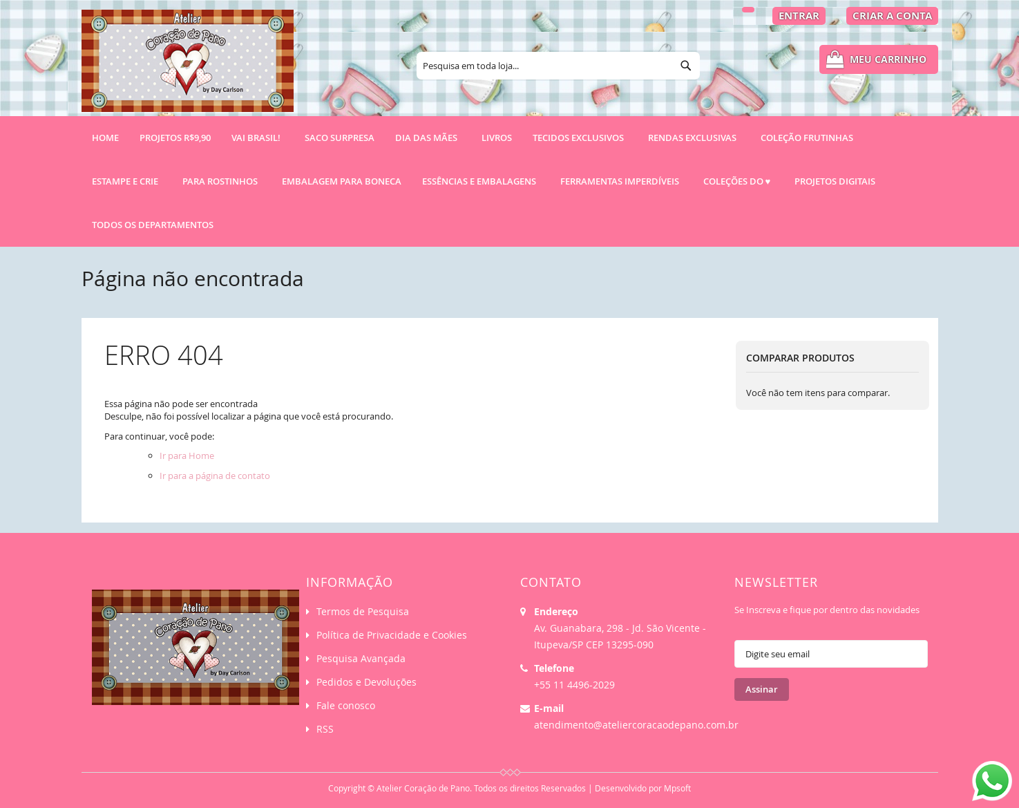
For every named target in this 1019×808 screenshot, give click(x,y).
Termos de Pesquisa (362, 611)
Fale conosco (345, 705)
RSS (325, 728)
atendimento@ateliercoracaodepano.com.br (636, 724)
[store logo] (188, 67)
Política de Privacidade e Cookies (391, 634)
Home (105, 137)
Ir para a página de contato (215, 475)
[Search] (686, 65)
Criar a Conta (892, 15)
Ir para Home (187, 455)
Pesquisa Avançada (361, 658)
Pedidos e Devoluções (366, 681)
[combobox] (558, 65)
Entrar (799, 15)
